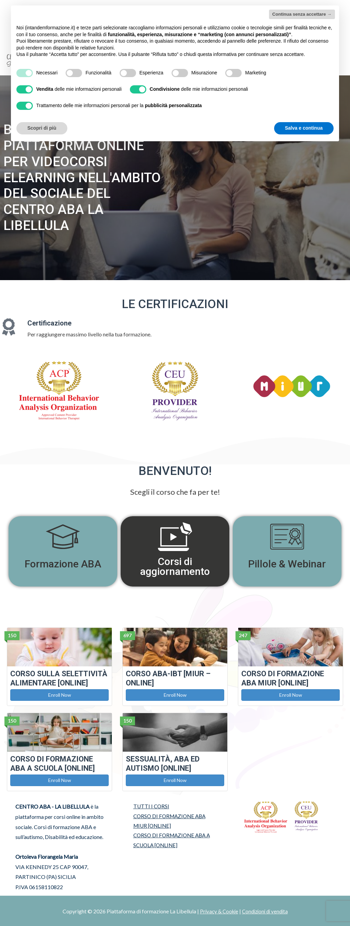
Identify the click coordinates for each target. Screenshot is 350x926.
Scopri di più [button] (41, 128)
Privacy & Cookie (217, 910)
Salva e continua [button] (304, 128)
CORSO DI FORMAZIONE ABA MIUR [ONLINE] (168, 821)
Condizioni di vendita (266, 910)
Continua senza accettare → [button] (302, 14)
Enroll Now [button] (59, 694)
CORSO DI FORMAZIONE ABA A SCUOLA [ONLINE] (170, 841)
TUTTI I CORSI (148, 805)
